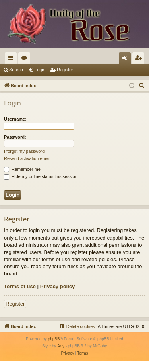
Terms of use (20, 286)
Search (16, 69)
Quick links (12, 59)
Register (65, 69)
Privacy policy (57, 286)
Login (40, 69)
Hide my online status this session (40, 176)
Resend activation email (27, 158)
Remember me (22, 169)
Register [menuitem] (140, 59)
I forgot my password (24, 151)
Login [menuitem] (126, 59)
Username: (15, 119)
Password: (15, 137)
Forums (25, 59)
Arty (60, 346)
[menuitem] (141, 85)
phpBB (54, 339)
